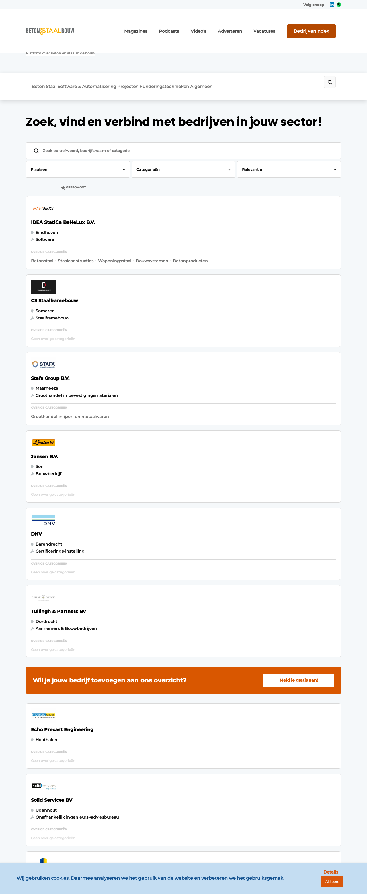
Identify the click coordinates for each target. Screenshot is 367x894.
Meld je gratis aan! (299, 367)
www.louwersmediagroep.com (309, 843)
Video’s (221, 25)
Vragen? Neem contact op (294, 635)
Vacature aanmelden (126, 731)
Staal (59, 50)
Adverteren (248, 25)
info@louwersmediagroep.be (307, 814)
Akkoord (346, 885)
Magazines (167, 25)
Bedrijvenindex (319, 25)
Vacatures (278, 25)
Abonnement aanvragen (130, 709)
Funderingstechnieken (196, 50)
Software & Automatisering (103, 50)
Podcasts (195, 25)
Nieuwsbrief (117, 720)
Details (318, 885)
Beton (38, 50)
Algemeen (241, 50)
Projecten (152, 50)
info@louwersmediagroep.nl (306, 728)
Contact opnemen (124, 742)
